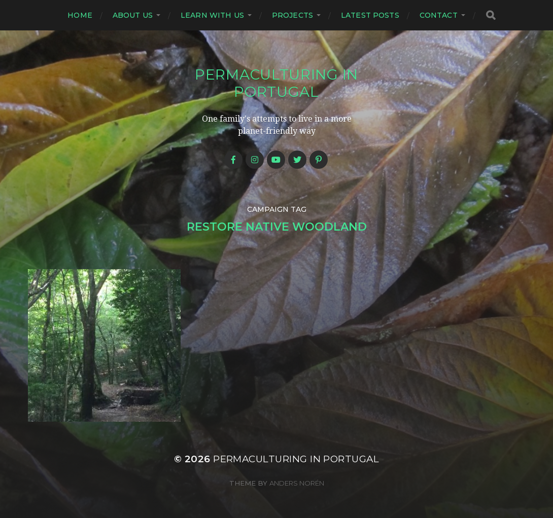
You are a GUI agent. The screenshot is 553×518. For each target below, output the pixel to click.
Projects (292, 15)
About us (133, 15)
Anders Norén (296, 483)
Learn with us (212, 15)
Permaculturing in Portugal (276, 83)
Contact (439, 15)
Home (79, 15)
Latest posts (370, 15)
